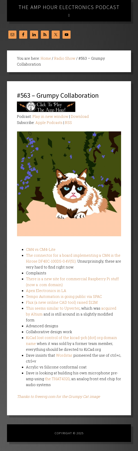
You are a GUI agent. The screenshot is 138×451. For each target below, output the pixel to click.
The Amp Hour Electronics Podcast (69, 7)
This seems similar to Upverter (53, 308)
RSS (68, 122)
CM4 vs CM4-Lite (40, 249)
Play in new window (50, 116)
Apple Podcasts (48, 122)
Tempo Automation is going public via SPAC (64, 296)
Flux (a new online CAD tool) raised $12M (62, 302)
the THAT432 (56, 378)
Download (80, 116)
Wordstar (64, 355)
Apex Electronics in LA (46, 290)
